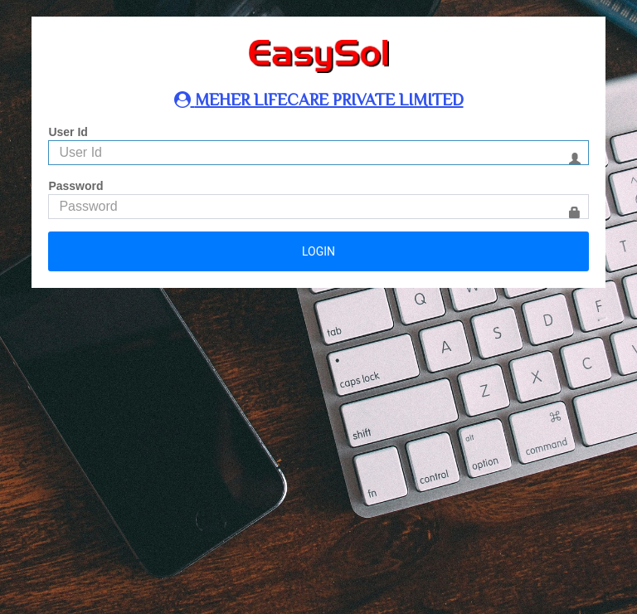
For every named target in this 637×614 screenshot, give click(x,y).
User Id (67, 132)
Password (75, 185)
